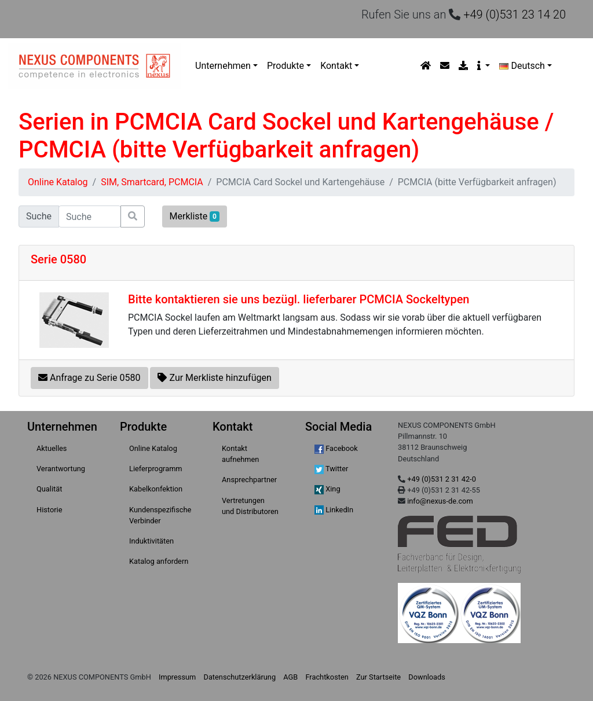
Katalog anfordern (158, 561)
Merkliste (194, 216)
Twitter (331, 469)
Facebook (336, 449)
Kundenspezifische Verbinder (160, 515)
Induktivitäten (151, 541)
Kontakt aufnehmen (240, 454)
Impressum (177, 677)
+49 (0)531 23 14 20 (514, 14)
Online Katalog (58, 182)
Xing (327, 489)
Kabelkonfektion (155, 489)
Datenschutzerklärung (240, 677)
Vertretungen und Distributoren (250, 506)
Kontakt (336, 65)
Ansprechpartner (249, 479)
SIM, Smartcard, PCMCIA (152, 182)
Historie (49, 509)
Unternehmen (223, 65)
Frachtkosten (326, 677)
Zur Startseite (378, 677)
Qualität (49, 489)
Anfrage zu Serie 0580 (89, 377)
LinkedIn (333, 510)
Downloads (426, 677)
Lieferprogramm (155, 468)
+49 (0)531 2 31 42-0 (441, 479)
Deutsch (522, 65)
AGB (290, 677)
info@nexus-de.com (440, 501)
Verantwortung (60, 468)
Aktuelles (51, 448)
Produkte (285, 65)
